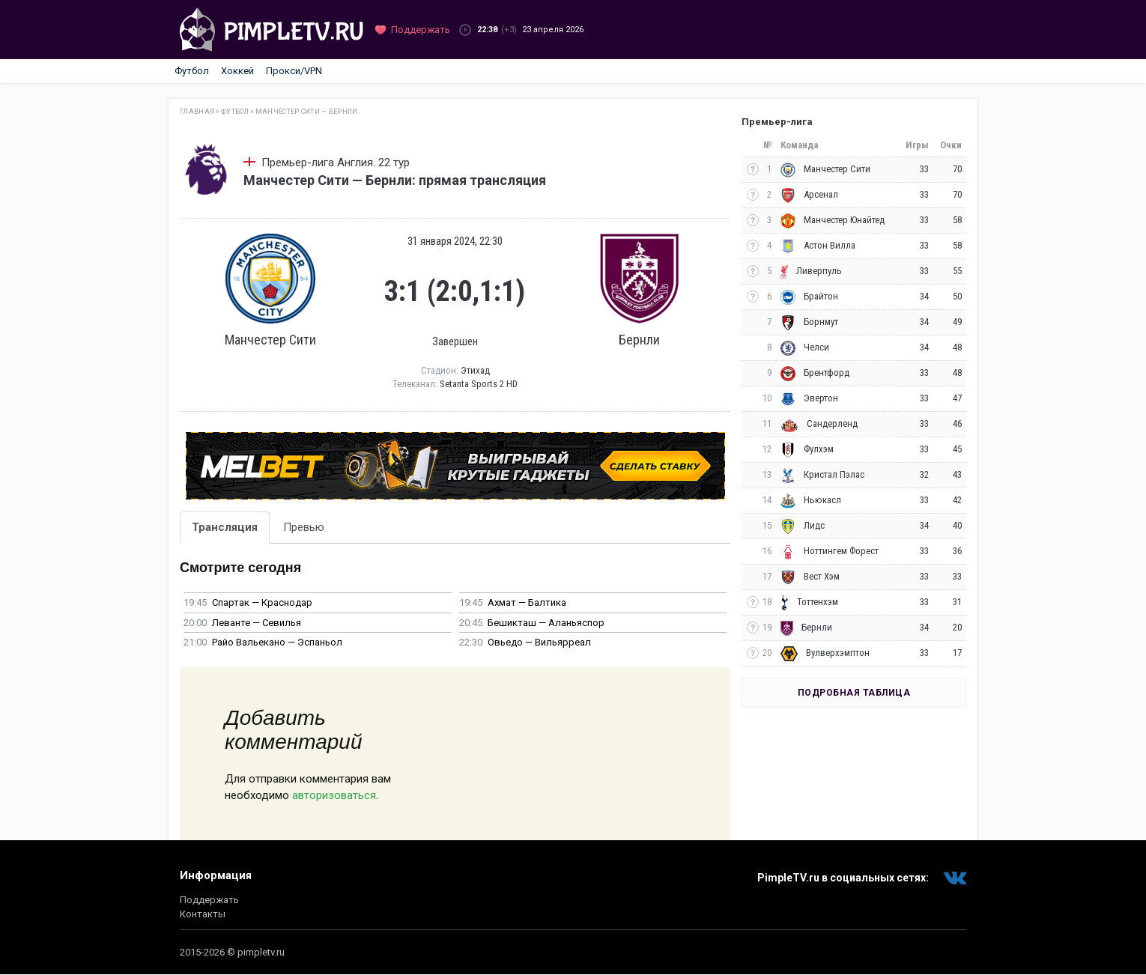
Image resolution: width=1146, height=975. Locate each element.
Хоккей (237, 70)
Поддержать (209, 899)
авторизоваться (334, 795)
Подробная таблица (854, 692)
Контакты (202, 914)
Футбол (192, 70)
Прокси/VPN (294, 70)
